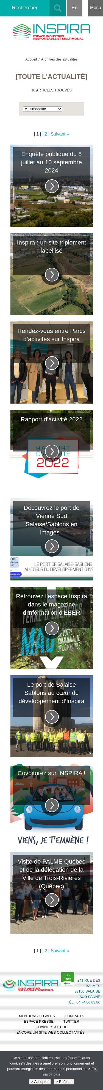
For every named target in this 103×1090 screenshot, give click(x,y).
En (74, 7)
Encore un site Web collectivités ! (51, 1032)
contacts (74, 1016)
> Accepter (40, 1082)
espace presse (39, 1021)
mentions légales (37, 1016)
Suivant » (60, 134)
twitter (71, 1021)
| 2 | (46, 134)
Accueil (31, 59)
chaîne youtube (51, 1027)
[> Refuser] (96, 1070)
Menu (95, 7)
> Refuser (64, 1082)
